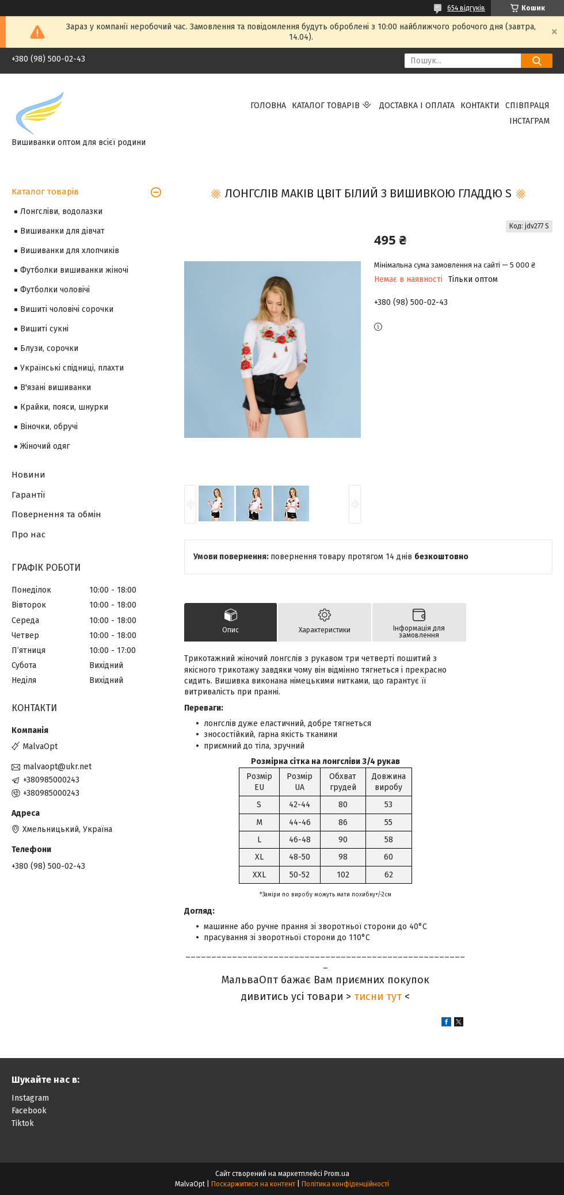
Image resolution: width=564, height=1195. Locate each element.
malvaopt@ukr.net (57, 767)
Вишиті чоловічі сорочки (66, 309)
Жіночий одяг (45, 446)
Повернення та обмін (56, 514)
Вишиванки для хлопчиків (69, 250)
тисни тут (378, 996)
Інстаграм (529, 121)
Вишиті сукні (44, 329)
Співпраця (527, 105)
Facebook (29, 1111)
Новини (28, 474)
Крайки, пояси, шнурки (64, 407)
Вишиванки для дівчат (62, 231)
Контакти (480, 105)
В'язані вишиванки (55, 387)
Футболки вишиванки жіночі (74, 270)
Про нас (28, 534)
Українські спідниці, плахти (72, 368)
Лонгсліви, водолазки (61, 211)
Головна (268, 105)
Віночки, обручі (49, 427)
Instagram (30, 1098)
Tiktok (23, 1123)
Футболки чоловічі (55, 290)
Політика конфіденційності (345, 1184)
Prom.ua (336, 1174)
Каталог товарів (326, 105)
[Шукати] (536, 61)
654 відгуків (466, 8)
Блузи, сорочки (49, 348)
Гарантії (28, 495)
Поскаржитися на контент (253, 1184)
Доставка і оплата (417, 105)
